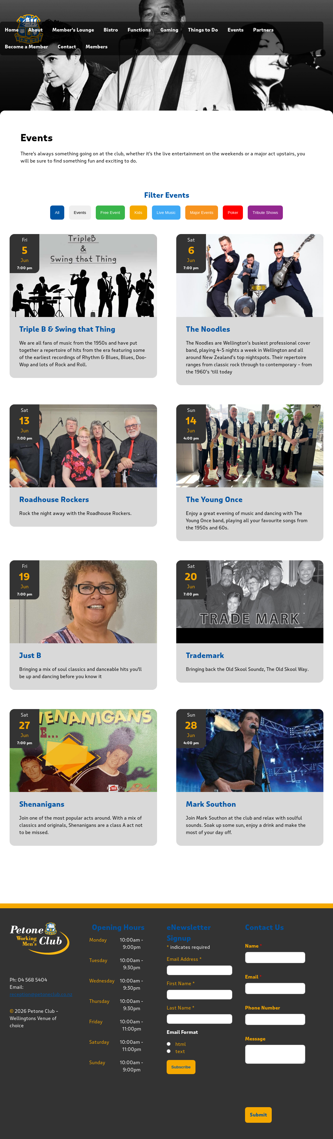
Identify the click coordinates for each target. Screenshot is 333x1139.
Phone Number (262, 1008)
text (180, 1051)
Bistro (111, 30)
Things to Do (203, 30)
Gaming (169, 30)
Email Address (184, 959)
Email (253, 977)
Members (96, 47)
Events (236, 30)
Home (12, 30)
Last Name (181, 1008)
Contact (67, 47)
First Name (181, 983)
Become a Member (26, 47)
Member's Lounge (73, 30)
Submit (258, 1115)
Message (255, 1039)
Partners (263, 30)
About (35, 30)
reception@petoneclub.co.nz (41, 994)
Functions (139, 30)
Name (253, 946)
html (180, 1044)
